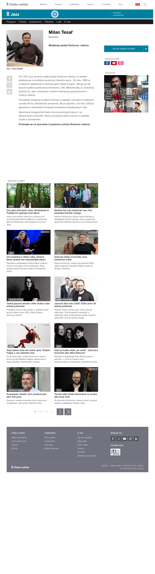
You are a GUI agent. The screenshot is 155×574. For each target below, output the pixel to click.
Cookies (104, 466)
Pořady (22, 21)
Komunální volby (19, 441)
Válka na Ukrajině (19, 437)
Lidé (59, 21)
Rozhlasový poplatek (87, 456)
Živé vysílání (50, 437)
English (140, 466)
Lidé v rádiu (83, 445)
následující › (60, 411)
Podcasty (49, 445)
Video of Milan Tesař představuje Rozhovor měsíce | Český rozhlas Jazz (56, 150)
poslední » (67, 411)
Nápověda (82, 441)
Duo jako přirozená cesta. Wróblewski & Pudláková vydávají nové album (28, 211)
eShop (14, 448)
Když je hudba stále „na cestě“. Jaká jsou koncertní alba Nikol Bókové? (76, 351)
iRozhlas (43, 4)
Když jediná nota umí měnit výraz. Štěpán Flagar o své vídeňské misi (28, 351)
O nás (67, 21)
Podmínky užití (129, 466)
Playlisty (49, 21)
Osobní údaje (115, 466)
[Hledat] (145, 4)
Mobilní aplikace (52, 448)
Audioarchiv (118, 15)
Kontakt (81, 452)
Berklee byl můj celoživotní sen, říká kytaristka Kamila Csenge (73, 211)
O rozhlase (105, 4)
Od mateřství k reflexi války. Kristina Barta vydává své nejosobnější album (26, 258)
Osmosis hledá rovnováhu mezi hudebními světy (70, 258)
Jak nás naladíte (85, 437)
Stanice (90, 4)
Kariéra (81, 448)
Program (58, 4)
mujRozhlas (74, 4)
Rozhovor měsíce (78, 45)
